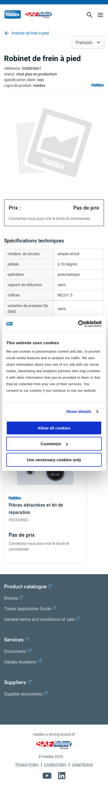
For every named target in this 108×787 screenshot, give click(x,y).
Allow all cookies (54, 428)
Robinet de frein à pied (26, 33)
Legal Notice (82, 764)
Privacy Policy (27, 764)
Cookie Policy (55, 764)
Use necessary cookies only (54, 459)
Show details (78, 411)
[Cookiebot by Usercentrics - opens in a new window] (78, 323)
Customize (54, 443)
